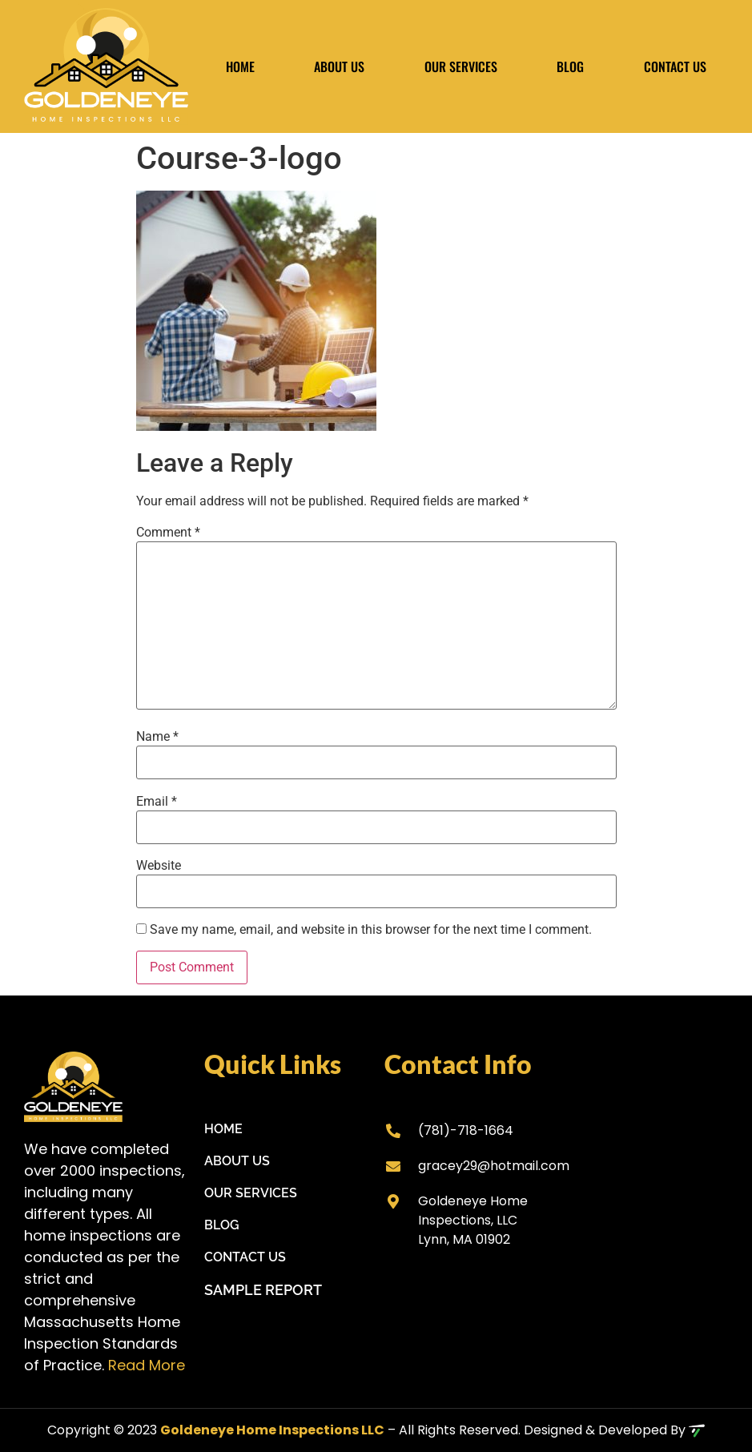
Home (240, 66)
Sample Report (263, 1289)
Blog (570, 66)
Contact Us (675, 66)
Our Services (460, 66)
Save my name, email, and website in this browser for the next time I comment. (371, 929)
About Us (339, 66)
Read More (146, 1365)
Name (157, 736)
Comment (168, 532)
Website (158, 865)
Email (156, 801)
